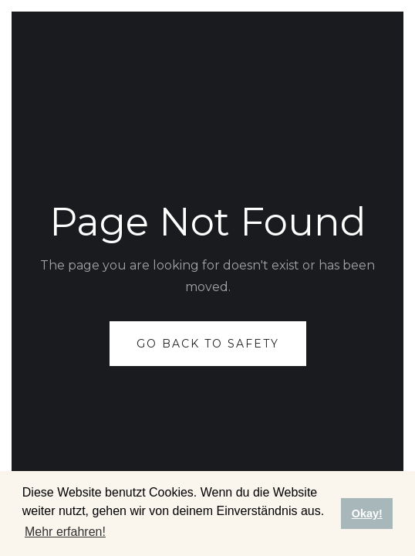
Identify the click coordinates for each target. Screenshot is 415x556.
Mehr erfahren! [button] (65, 531)
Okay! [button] (367, 513)
